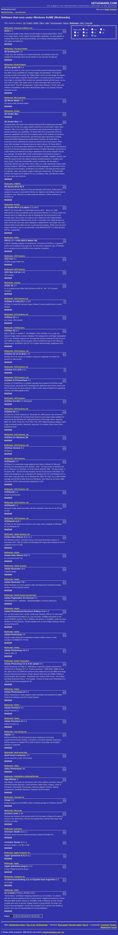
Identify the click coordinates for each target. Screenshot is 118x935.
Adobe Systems (20, 566)
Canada (17, 283)
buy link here (21, 12)
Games (66, 23)
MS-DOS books (7, 12)
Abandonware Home (17, 925)
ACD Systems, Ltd (21, 351)
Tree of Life (30, 925)
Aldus (16, 766)
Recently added (75, 925)
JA (103, 33)
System (29, 23)
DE (86, 33)
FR (78, 33)
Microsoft (18, 810)
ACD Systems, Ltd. (21, 489)
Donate (113, 925)
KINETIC (17, 184)
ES (86, 36)
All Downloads (41, 925)
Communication (56, 23)
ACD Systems (19, 256)
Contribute (105, 925)
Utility (47, 23)
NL (103, 30)
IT (95, 33)
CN (95, 30)
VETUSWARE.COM (104, 3)
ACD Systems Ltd (21, 298)
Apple (16, 863)
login (107, 9)
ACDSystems (19, 328)
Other (82, 23)
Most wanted (63, 925)
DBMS (35, 23)
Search (85, 925)
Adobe (16, 552)
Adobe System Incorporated (25, 595)
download (8, 44)
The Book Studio (20, 49)
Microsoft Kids (20, 98)
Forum (114, 927)
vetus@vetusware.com (51, 932)
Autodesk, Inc (19, 877)
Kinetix (17, 111)
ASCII (16, 238)
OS (24, 23)
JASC (16, 890)
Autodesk (18, 829)
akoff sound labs (20, 752)
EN (86, 30)
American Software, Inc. (23, 28)
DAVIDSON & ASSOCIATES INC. (26, 776)
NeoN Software (20, 65)
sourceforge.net (20, 732)
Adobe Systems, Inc (22, 534)
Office (42, 23)
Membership (105, 927)
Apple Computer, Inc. (22, 853)
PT (78, 36)
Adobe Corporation (21, 661)
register (113, 9)
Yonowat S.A (19, 797)
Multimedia (74, 23)
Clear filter (89, 23)
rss (63, 932)
